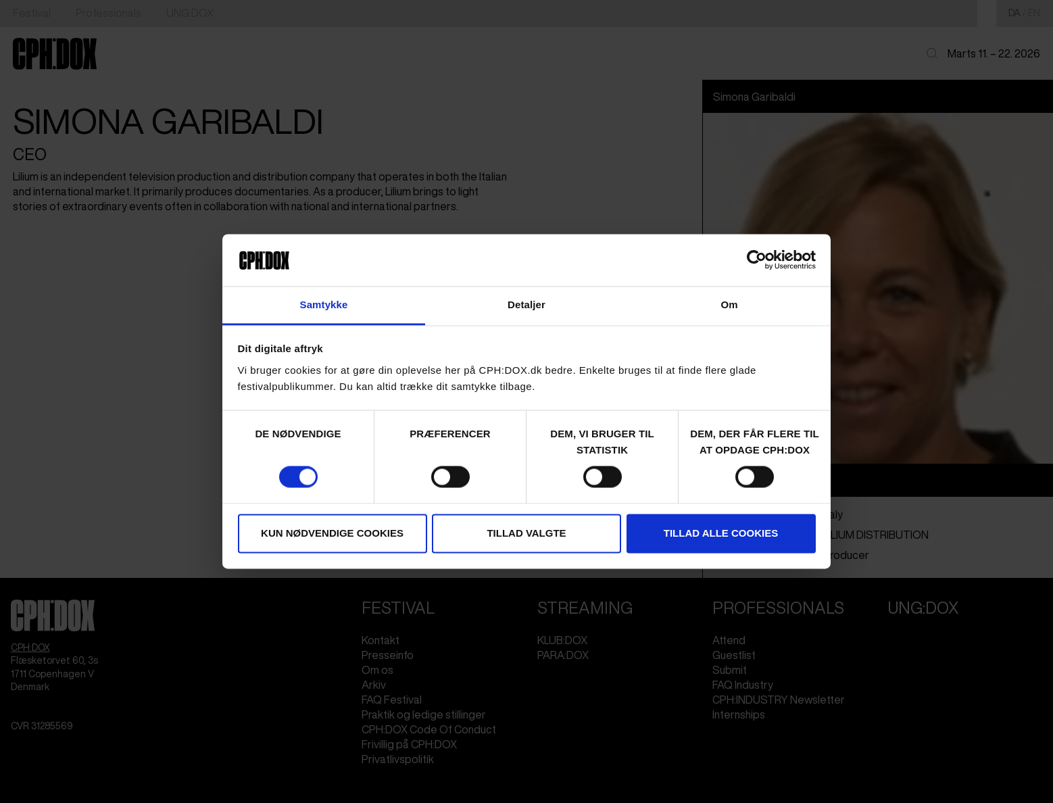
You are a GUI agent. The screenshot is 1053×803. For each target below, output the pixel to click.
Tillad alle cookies (721, 533)
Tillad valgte (526, 533)
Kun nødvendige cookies (332, 533)
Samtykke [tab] (324, 304)
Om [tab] (728, 304)
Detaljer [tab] (526, 304)
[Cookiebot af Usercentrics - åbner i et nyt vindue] (756, 260)
